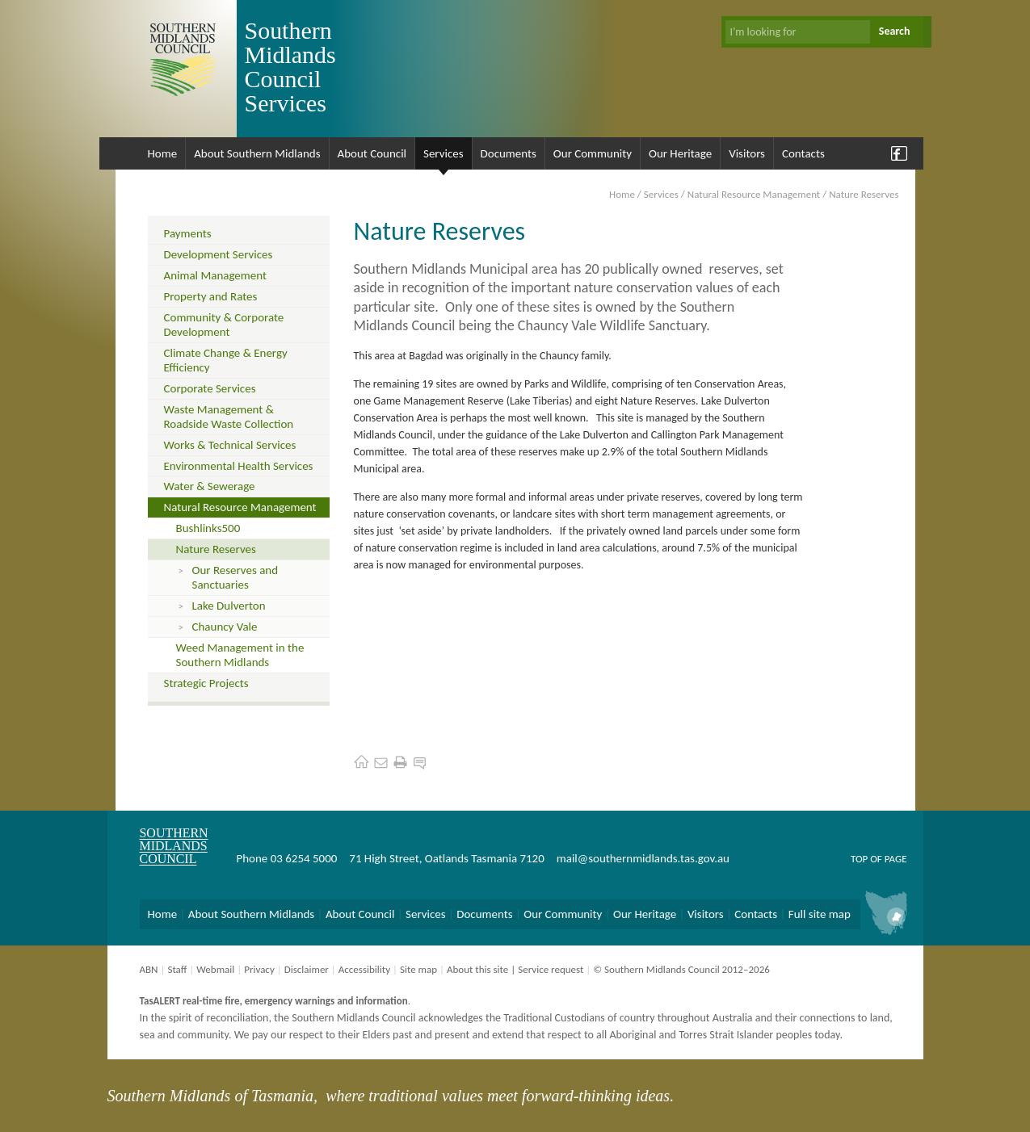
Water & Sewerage (209, 486)
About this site (477, 969)
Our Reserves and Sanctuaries (235, 577)
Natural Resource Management (753, 194)
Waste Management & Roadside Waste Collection (229, 416)
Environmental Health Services (238, 466)
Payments (188, 233)
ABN (149, 969)
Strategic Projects (206, 683)
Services (443, 153)
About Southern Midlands (257, 153)
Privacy (259, 969)
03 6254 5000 (304, 858)
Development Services (218, 254)
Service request (550, 969)
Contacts (803, 153)
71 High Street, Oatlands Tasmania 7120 (446, 858)
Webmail (215, 969)
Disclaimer (306, 969)
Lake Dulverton (229, 605)
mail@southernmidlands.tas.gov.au (643, 858)
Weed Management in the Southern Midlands (240, 654)
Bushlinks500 (208, 528)
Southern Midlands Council (174, 846)
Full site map (819, 914)
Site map (418, 969)
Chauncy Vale (225, 626)
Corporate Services (210, 388)
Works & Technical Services (230, 445)
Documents (508, 153)
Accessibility (364, 969)
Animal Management (215, 275)
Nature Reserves (216, 549)
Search (894, 31)
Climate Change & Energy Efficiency (226, 360)
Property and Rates (211, 296)
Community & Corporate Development (224, 324)
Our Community (592, 153)
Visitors (747, 153)
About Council (372, 153)
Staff (177, 969)
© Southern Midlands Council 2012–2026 (681, 969)
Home (163, 153)
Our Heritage (680, 153)
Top (859, 859)
